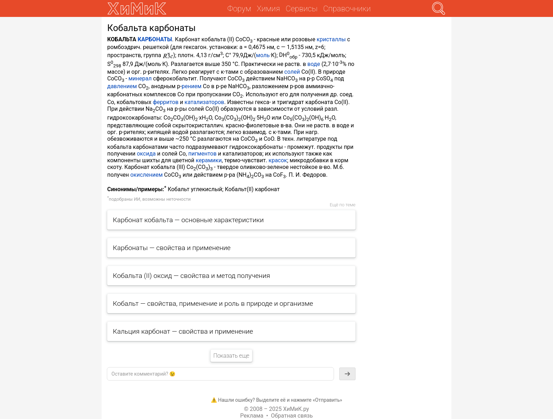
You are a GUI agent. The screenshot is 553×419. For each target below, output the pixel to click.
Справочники (347, 8)
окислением (146, 174)
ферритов (165, 102)
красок (278, 160)
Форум (239, 8)
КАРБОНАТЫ (155, 39)
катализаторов (204, 102)
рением (191, 86)
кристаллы (331, 39)
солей (292, 71)
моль (263, 55)
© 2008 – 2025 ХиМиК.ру (276, 409)
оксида (146, 153)
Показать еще (231, 355)
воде (314, 64)
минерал (140, 78)
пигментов (202, 153)
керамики (209, 160)
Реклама (251, 415)
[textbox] (220, 374)
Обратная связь (292, 415)
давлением (122, 86)
